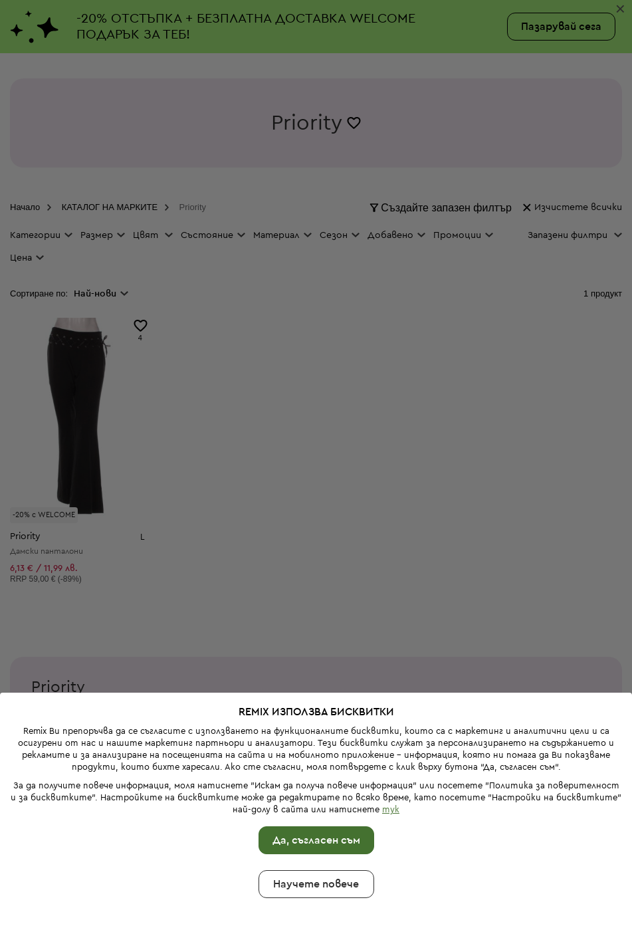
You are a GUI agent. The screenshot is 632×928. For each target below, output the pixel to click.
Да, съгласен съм (316, 803)
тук (390, 772)
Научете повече (316, 847)
